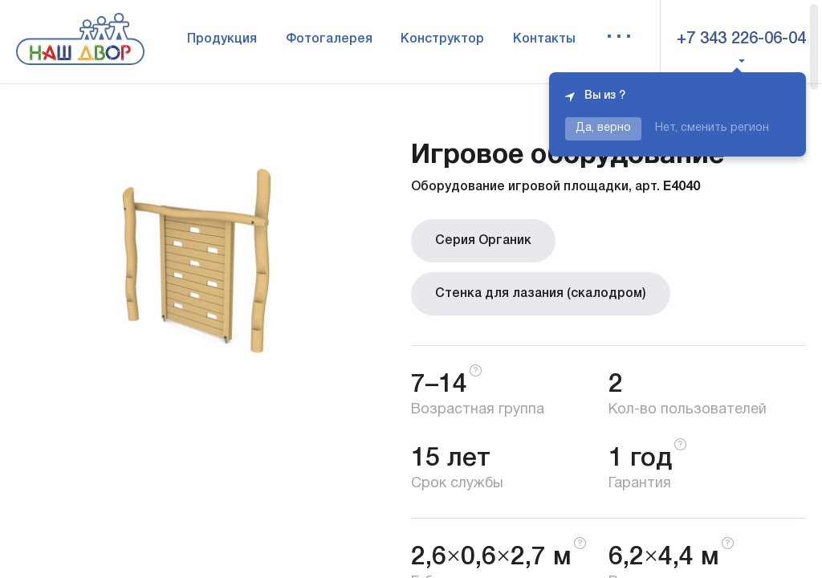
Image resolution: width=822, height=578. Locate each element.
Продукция (222, 39)
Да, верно (603, 128)
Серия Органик (483, 240)
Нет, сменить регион (712, 128)
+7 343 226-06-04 (741, 39)
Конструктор (442, 39)
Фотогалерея (329, 39)
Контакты (544, 39)
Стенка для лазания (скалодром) (540, 293)
